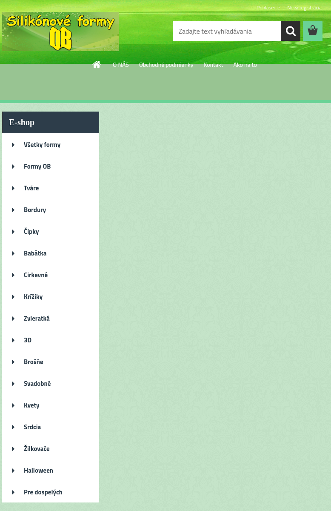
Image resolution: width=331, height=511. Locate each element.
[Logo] (60, 31)
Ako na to (245, 64)
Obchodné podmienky (166, 64)
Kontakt (213, 64)
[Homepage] (97, 64)
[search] (290, 31)
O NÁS (121, 64)
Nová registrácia (304, 7)
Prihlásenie (268, 7)
